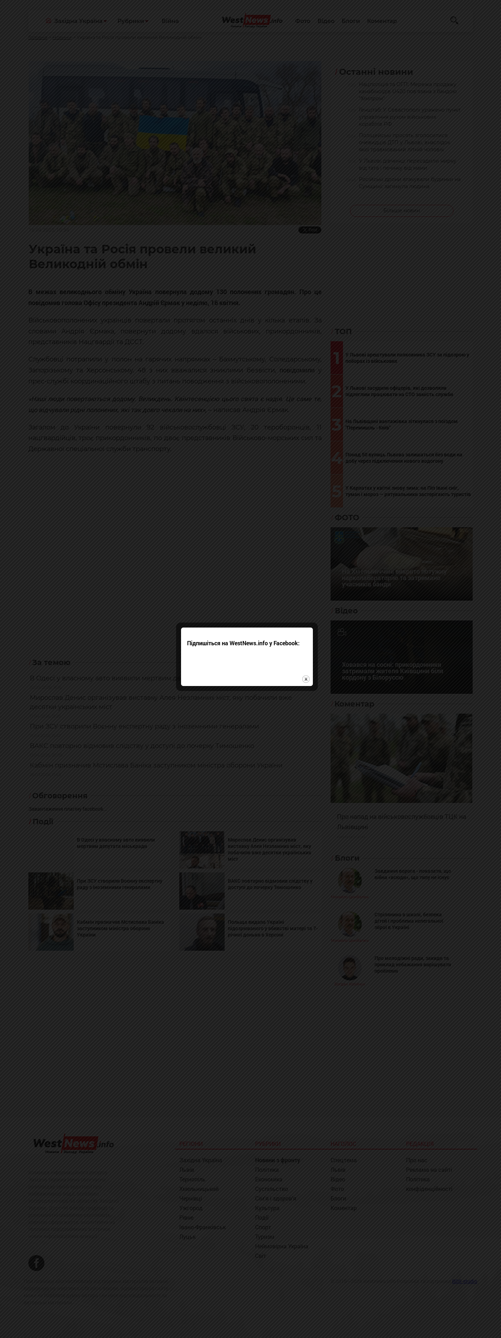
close (309, 691)
